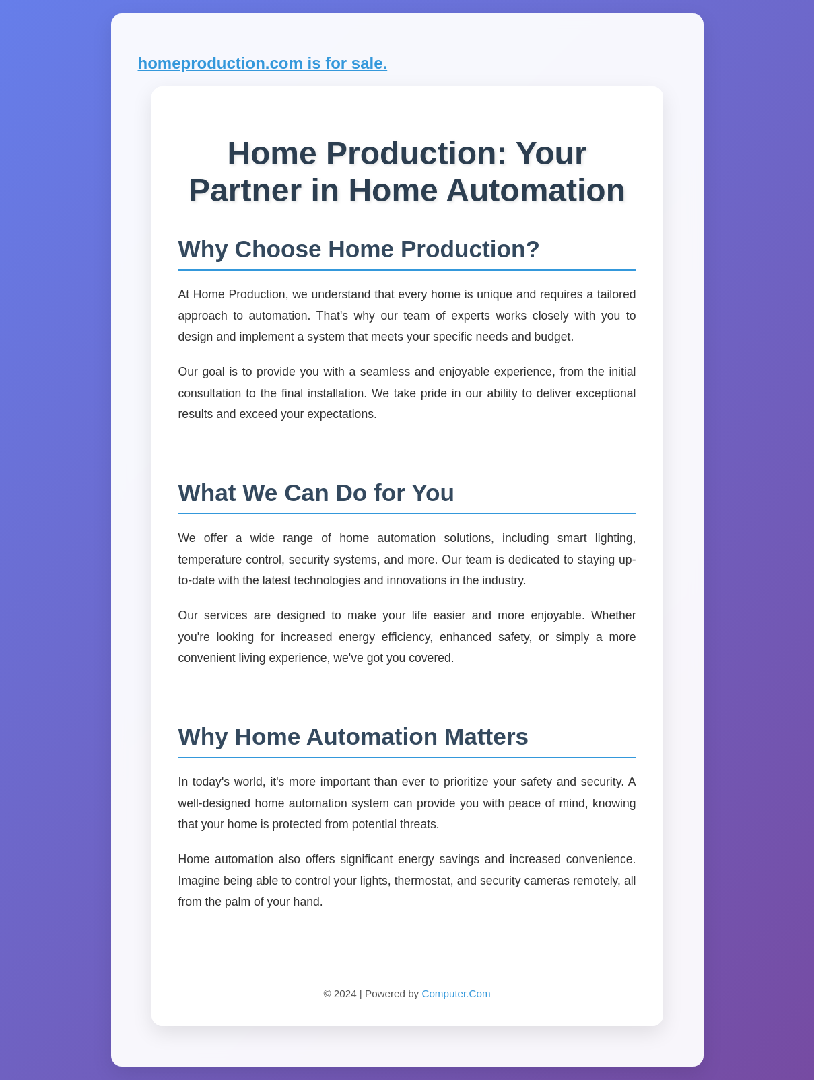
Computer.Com (455, 993)
